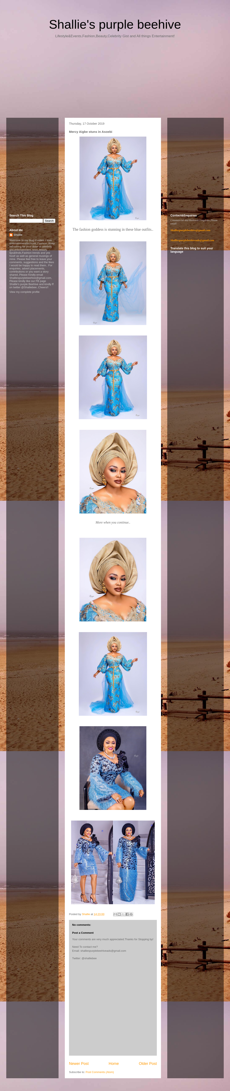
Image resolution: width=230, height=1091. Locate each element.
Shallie (18, 234)
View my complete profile (24, 291)
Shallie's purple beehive (115, 24)
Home (114, 1064)
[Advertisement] (115, 79)
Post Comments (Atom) (100, 1072)
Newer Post (79, 1064)
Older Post (148, 1064)
